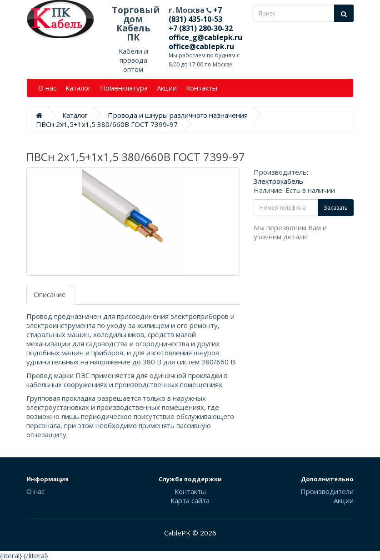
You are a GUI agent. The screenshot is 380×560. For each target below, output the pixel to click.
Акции (167, 87)
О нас (47, 87)
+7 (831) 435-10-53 (195, 14)
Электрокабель (278, 181)
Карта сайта (190, 500)
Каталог (78, 87)
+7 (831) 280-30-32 (201, 28)
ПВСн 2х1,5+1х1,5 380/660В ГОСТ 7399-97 (107, 124)
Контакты (201, 87)
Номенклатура (124, 87)
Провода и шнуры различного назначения (178, 115)
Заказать (336, 208)
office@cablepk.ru (201, 46)
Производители (327, 491)
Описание (50, 294)
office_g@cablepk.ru (205, 37)
